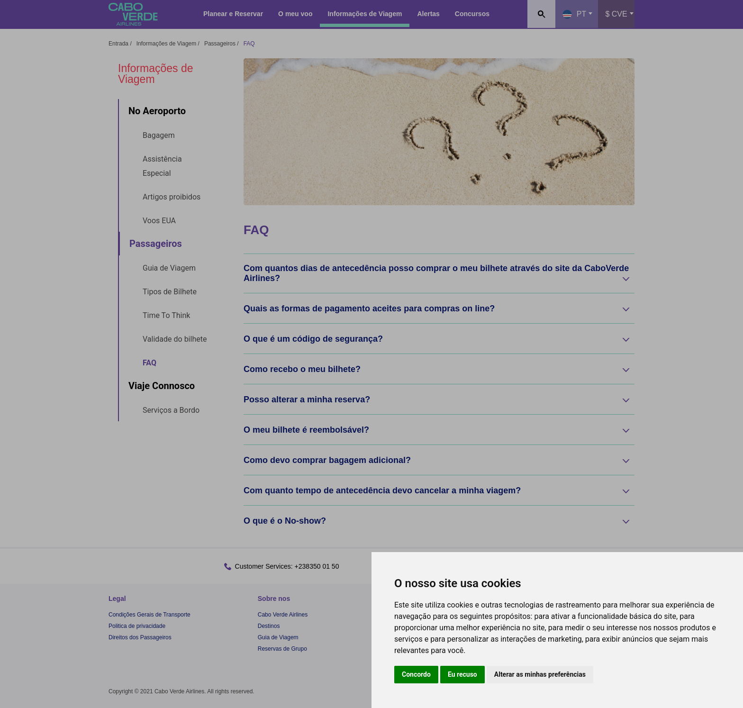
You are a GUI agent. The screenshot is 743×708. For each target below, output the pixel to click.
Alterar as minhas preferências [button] (540, 674)
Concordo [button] (416, 674)
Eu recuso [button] (462, 674)
